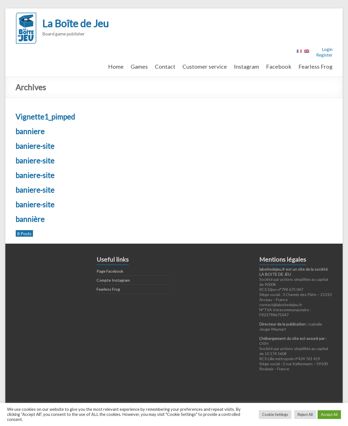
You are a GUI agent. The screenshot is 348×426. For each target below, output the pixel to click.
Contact (165, 66)
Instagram (246, 66)
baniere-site (34, 146)
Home (116, 66)
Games (139, 66)
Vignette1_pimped (45, 116)
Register (324, 54)
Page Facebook (110, 271)
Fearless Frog (315, 66)
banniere (29, 131)
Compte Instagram (113, 280)
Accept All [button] (329, 414)
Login (327, 49)
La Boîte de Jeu (75, 23)
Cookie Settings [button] (275, 414)
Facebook (278, 66)
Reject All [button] (305, 414)
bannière (29, 219)
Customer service (204, 66)
